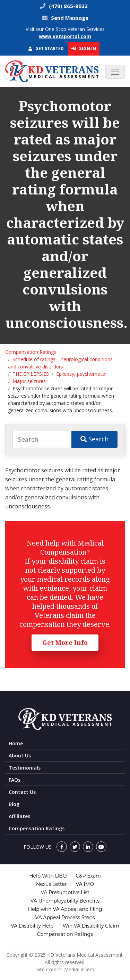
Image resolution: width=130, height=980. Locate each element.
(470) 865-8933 (67, 5)
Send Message (69, 17)
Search (94, 439)
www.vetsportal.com (65, 36)
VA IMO (85, 884)
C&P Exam (88, 876)
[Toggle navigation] (115, 72)
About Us (20, 755)
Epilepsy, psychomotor (81, 374)
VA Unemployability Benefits (65, 901)
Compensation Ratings (30, 352)
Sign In (83, 48)
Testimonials (25, 767)
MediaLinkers (79, 969)
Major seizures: (29, 381)
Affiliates (19, 816)
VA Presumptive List (65, 892)
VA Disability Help (32, 926)
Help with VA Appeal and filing (65, 909)
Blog (14, 804)
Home (16, 743)
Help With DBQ (48, 876)
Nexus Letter (51, 884)
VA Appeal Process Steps (65, 917)
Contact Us (22, 792)
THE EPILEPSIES (30, 374)
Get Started (46, 48)
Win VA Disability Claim (91, 926)
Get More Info (65, 642)
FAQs (14, 779)
